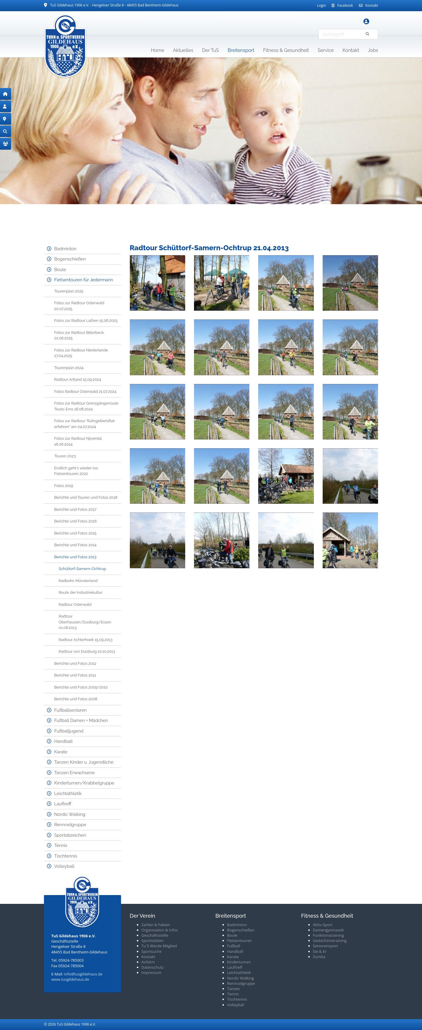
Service (326, 50)
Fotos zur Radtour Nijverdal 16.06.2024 (78, 441)
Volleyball (64, 866)
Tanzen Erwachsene (74, 772)
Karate (60, 752)
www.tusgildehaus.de (70, 979)
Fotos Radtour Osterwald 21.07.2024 (85, 391)
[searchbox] (348, 34)
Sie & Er (319, 951)
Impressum (152, 972)
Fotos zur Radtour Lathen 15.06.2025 (86, 320)
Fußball (233, 945)
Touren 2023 (65, 456)
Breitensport (241, 50)
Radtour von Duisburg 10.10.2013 (87, 651)
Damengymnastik (328, 930)
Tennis (60, 845)
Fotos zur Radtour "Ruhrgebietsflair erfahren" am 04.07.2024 (84, 424)
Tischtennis (65, 856)
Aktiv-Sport (323, 924)
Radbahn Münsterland (78, 581)
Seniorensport (325, 945)
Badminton (65, 248)
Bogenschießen (70, 259)
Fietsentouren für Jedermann (83, 280)
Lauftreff (62, 803)
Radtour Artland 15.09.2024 (77, 379)
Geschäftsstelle (155, 935)
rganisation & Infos (161, 930)
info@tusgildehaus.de (83, 974)
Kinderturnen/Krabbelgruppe (84, 783)
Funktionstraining (328, 935)
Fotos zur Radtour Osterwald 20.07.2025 (79, 306)
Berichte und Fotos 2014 (75, 545)
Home (157, 50)
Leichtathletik (68, 793)
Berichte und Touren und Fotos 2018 (86, 497)
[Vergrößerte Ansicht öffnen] (157, 283)
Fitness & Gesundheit (286, 50)
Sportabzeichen (70, 835)
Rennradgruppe (70, 824)
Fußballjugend (69, 731)
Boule (60, 269)
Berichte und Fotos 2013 (75, 557)
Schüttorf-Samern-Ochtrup (82, 568)
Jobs (373, 50)
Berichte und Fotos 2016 (75, 521)
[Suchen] (367, 34)
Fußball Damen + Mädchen (81, 720)
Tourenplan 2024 (69, 368)
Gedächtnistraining (330, 940)
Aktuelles (183, 50)
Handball (63, 741)
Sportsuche (152, 951)
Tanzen (233, 988)
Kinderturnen (239, 962)
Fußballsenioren (70, 710)
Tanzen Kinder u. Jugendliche (83, 762)
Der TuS (210, 50)
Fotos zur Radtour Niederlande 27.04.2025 (81, 353)
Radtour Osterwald (75, 604)
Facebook (345, 5)
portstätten (154, 940)
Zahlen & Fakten (156, 924)
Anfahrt (148, 962)
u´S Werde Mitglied (160, 945)
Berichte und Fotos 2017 (75, 509)
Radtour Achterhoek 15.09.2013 (86, 639)
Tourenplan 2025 (69, 291)
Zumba (319, 956)
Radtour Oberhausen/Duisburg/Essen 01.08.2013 (85, 622)
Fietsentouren (239, 940)
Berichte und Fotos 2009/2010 (81, 687)
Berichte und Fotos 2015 (75, 533)
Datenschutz (153, 967)
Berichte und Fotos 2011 (75, 675)
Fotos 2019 (63, 485)
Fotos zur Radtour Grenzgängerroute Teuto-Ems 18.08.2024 (86, 406)
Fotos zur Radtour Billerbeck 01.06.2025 (79, 335)
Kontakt (371, 5)
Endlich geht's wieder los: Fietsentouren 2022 (76, 471)
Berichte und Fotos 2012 (75, 663)
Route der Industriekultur (80, 592)
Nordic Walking (69, 814)
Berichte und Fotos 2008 (75, 699)
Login (321, 5)
